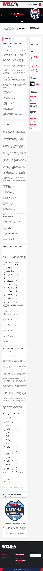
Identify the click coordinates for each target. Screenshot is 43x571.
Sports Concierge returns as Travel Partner (21, 557)
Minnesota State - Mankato (37, 52)
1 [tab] (20, 21)
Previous (2, 28)
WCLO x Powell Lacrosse (33, 113)
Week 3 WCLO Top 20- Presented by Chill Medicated (13, 349)
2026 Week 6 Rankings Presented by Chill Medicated (13, 44)
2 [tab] (21, 21)
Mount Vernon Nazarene (33, 57)
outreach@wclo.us (7, 555)
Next (40, 28)
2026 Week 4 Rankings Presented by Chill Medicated (13, 247)
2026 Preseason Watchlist (33, 98)
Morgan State (37, 61)
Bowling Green (37, 70)
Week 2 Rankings (33, 119)
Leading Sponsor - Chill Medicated (34, 106)
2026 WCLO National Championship (12, 494)
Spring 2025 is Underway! (33, 127)
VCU (32, 60)
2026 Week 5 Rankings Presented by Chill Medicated (13, 123)
